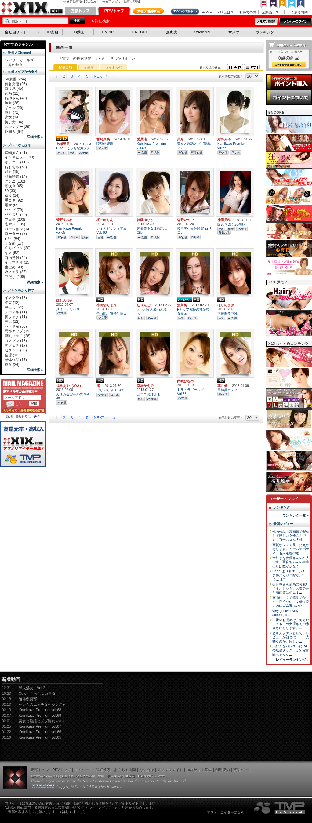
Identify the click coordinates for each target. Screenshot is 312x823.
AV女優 (83, 153)
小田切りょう (106, 305)
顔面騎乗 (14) (16, 176)
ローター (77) (16, 233)
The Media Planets (280, 808)
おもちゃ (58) (16, 167)
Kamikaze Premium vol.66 (40, 732)
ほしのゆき (64, 300)
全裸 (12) (12, 355)
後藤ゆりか (145, 220)
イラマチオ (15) (18, 262)
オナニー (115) (17, 162)
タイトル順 (113, 67)
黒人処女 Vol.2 (32, 688)
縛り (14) (12, 195)
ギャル (61, 153)
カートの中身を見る (289, 64)
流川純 (182, 305)
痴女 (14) (12, 117)
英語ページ (242, 770)
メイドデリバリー (69, 309)
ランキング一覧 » (295, 515)
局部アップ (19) (18, 331)
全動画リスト (272, 12)
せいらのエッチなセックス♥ (42, 704)
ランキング (265, 32)
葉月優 (222, 386)
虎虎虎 (171, 32)
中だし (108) (15, 277)
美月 (180, 139)
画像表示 (235, 67)
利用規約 (222, 770)
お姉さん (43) (16, 98)
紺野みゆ (224, 139)
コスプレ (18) (16, 341)
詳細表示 (252, 67)
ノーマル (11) (16, 312)
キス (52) (12, 253)
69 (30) (10, 191)
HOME (207, 12)
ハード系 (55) (16, 326)
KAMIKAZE (202, 32)
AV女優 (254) (15, 79)
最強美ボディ (227, 390)
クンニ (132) (15, 181)
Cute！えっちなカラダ (73, 148)
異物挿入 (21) (16, 153)
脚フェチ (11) (16, 317)
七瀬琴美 (63, 144)
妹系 (85, 237)
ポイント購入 (289, 81)
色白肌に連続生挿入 (111, 313)
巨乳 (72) (12, 112)
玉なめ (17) (14, 243)
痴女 (231, 229)
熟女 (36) (12, 103)
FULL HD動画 (47, 32)
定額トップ (80, 11)
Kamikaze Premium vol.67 (40, 726)
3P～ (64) (12, 238)
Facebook (301, 4)
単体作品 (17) (16, 360)
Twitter (291, 4)
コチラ (35, 416)
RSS (282, 4)
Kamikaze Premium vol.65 (40, 737)
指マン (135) (15, 224)
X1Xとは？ (225, 12)
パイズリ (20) (16, 215)
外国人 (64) (14, 131)
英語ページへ (264, 4)
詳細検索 (103, 770)
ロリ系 (155, 152)
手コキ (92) (14, 200)
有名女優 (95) (16, 84)
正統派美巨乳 (227, 313)
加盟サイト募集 (199, 770)
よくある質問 (298, 12)
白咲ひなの (185, 381)
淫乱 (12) (12, 321)
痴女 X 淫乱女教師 (231, 224)
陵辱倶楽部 (104, 143)
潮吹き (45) (14, 186)
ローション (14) (18, 229)
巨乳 (72, 153)
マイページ (185, 11)
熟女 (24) (12, 364)
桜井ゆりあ (104, 220)
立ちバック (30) (18, 248)
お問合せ (146, 770)
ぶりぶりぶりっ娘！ (111, 390)
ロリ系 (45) (14, 88)
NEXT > (101, 76)
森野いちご (185, 220)
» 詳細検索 (101, 21)
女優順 (89, 67)
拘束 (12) (12, 302)
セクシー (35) (16, 350)
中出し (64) (14, 307)
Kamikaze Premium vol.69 (40, 715)
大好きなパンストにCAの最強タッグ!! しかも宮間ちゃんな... (290, 650)
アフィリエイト (170, 770)
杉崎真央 (103, 139)
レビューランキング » (292, 659)
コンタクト (273, 4)
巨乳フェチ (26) (18, 336)
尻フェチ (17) (16, 345)
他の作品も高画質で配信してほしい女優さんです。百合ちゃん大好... (290, 536)
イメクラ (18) (16, 298)
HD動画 (78, 32)
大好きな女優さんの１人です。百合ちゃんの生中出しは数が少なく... (290, 562)
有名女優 (196, 152)
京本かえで (145, 386)
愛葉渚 (142, 139)
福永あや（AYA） (69, 386)
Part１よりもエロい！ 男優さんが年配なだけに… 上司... (289, 575)
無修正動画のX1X (32, 8)
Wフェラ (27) (16, 272)
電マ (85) (12, 205)
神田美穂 (224, 220)
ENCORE (140, 32)
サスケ (233, 32)
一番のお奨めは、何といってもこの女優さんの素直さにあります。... (290, 624)
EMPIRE (109, 32)
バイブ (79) (14, 210)
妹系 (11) (12, 93)
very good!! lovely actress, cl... (285, 613)
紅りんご (143, 305)
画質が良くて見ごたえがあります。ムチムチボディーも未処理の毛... (290, 549)
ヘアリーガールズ (19, 60)
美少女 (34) (14, 122)
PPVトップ (114, 11)
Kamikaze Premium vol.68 (40, 710)
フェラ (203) (15, 219)
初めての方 (247, 12)
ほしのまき (225, 305)
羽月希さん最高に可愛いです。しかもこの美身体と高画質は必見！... (290, 588)
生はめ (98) (14, 267)
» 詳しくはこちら (73, 812)
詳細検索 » (35, 137)
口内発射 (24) (16, 258)
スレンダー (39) (18, 127)
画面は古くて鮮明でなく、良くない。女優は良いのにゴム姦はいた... (290, 602)
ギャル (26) (14, 108)
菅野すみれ (64, 220)
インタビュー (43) (19, 157)
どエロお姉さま (148, 394)
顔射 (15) (12, 171)
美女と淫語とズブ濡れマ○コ (42, 721)
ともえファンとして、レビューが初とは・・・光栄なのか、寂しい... (290, 637)
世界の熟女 (14, 65)
